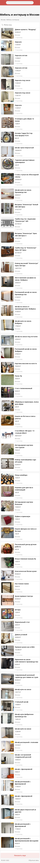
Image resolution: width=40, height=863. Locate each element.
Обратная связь (34, 860)
